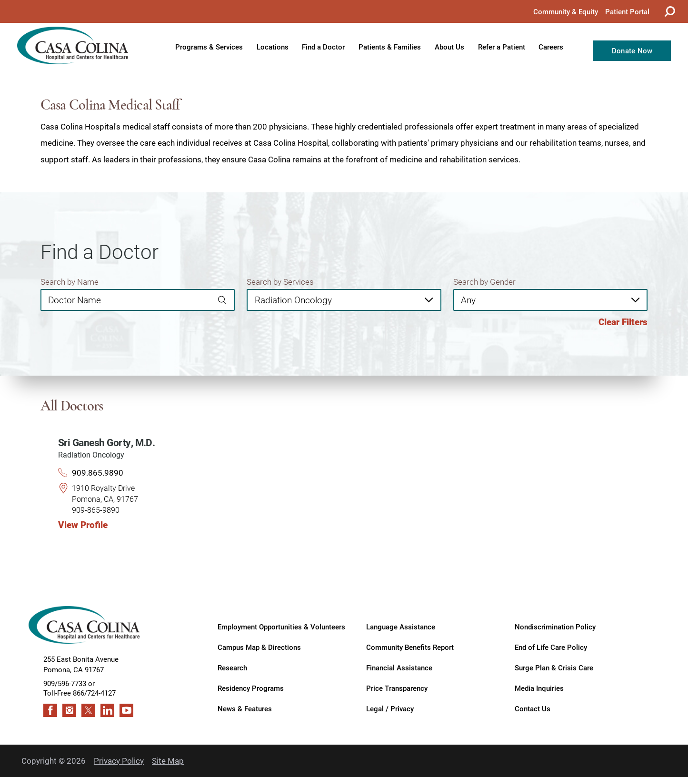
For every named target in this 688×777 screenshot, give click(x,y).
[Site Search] (668, 11)
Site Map (168, 760)
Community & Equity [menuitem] (565, 11)
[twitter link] (88, 710)
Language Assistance (400, 626)
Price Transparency (397, 687)
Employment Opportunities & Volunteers (281, 626)
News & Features (245, 708)
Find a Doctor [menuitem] (323, 46)
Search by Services (280, 282)
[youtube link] (126, 710)
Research (232, 667)
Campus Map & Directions (259, 646)
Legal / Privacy (390, 708)
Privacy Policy (119, 760)
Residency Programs (251, 687)
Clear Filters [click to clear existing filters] (623, 322)
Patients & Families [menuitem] (390, 46)
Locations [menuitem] (273, 46)
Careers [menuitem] (550, 46)
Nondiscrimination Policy (555, 626)
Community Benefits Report (410, 646)
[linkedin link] (107, 710)
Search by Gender (484, 282)
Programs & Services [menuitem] (209, 46)
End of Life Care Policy (551, 646)
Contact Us (532, 708)
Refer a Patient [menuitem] (501, 46)
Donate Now (632, 50)
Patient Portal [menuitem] (627, 11)
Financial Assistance (399, 667)
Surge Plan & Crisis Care (554, 667)
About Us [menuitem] (449, 46)
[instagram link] (69, 710)
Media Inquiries (539, 687)
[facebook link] (50, 710)
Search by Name (69, 282)
